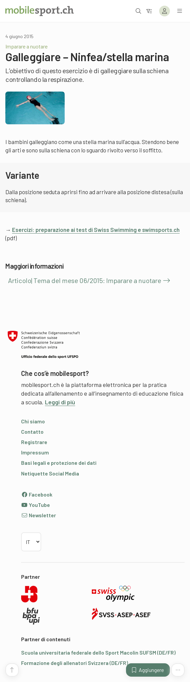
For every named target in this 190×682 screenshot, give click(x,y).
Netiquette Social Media (50, 473)
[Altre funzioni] (178, 670)
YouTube (35, 505)
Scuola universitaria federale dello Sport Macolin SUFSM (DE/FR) (98, 652)
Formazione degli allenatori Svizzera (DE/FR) (74, 663)
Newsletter (38, 515)
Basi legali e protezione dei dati (59, 462)
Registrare (34, 442)
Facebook (36, 494)
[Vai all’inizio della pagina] (12, 670)
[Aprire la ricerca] (138, 11)
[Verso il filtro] (149, 11)
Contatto (32, 431)
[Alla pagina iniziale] (39, 11)
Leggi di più (60, 402)
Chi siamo (33, 421)
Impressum (35, 452)
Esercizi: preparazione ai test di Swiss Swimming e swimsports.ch (96, 229)
